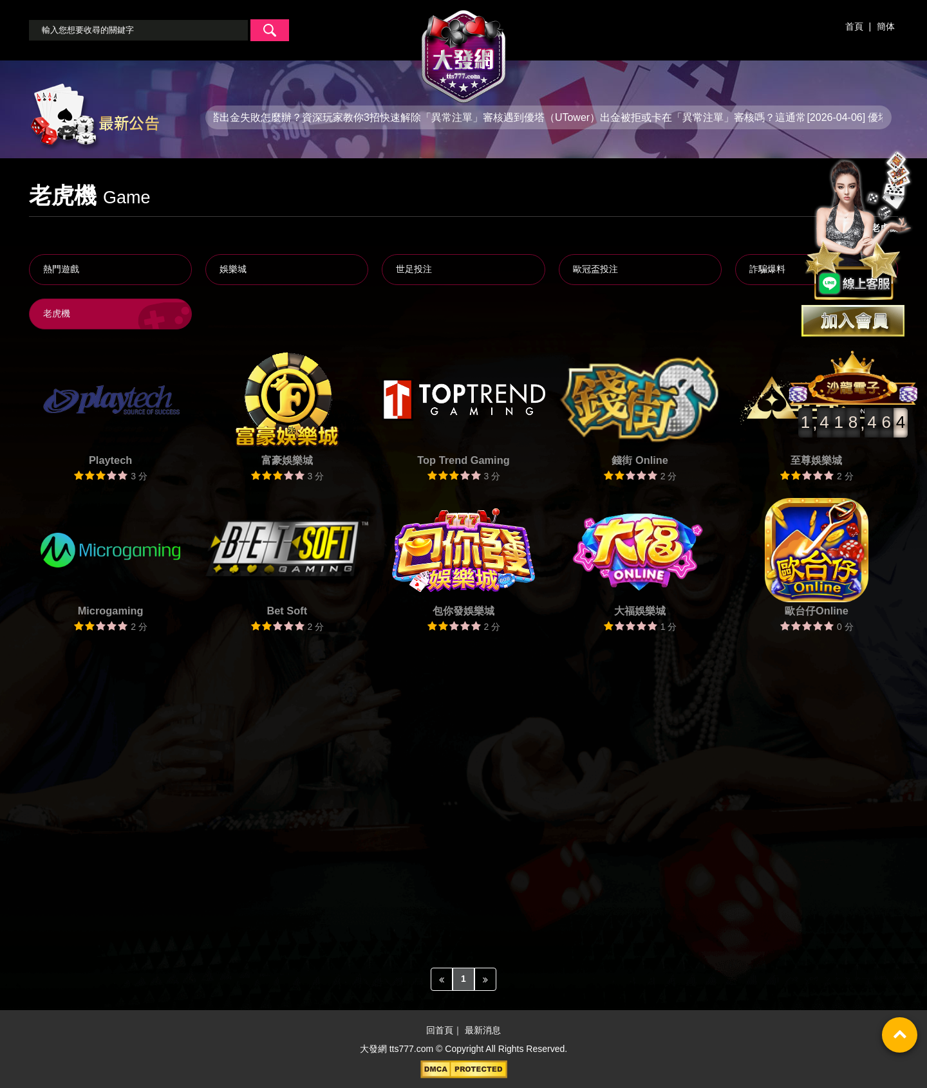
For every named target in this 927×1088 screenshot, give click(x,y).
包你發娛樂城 (463, 610)
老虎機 (56, 313)
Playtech (110, 460)
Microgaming (111, 610)
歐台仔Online (816, 610)
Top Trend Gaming (463, 460)
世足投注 (414, 269)
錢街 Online (640, 460)
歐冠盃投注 (595, 269)
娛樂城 (233, 269)
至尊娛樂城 (816, 460)
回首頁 (439, 1031)
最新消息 (483, 1031)
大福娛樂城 (640, 610)
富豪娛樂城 (287, 460)
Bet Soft (287, 610)
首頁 (854, 26)
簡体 (886, 26)
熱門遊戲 (61, 269)
